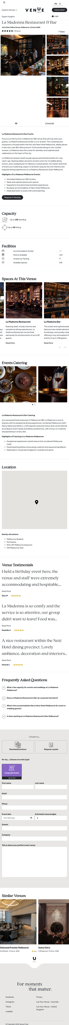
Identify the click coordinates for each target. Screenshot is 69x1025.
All (16, 123)
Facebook (10, 987)
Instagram (10, 992)
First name (18, 785)
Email (34, 796)
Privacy (39, 987)
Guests (34, 827)
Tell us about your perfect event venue (34, 851)
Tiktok (8, 997)
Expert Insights (8, 16)
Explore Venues (8, 10)
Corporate (49, 123)
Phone (34, 806)
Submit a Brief (59, 10)
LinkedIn (9, 1002)
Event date (18, 816)
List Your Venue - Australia (47, 992)
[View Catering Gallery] (18, 384)
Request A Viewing (12, 197)
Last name (51, 785)
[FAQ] (34, 689)
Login (55, 16)
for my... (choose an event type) (15, 759)
